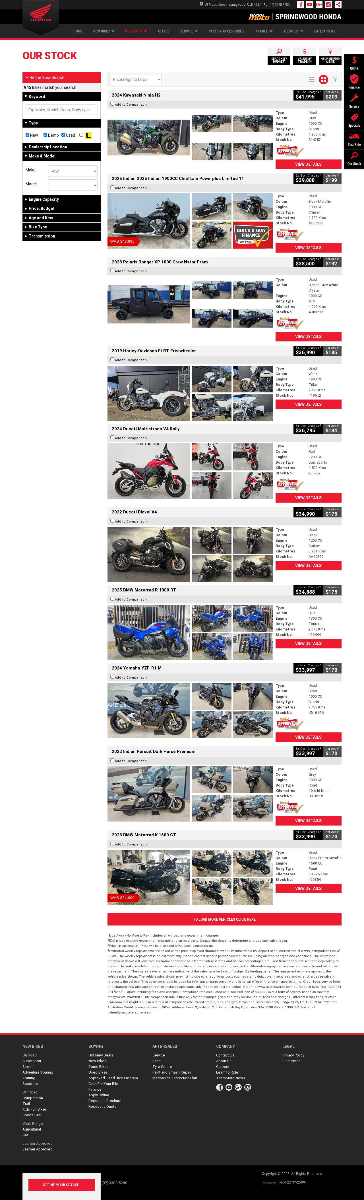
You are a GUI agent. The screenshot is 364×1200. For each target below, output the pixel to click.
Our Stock (136, 31)
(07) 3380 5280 (278, 5)
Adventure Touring (37, 1072)
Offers (163, 31)
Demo (51, 135)
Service (189, 31)
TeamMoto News (230, 1078)
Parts (156, 1060)
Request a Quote (102, 1106)
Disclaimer (291, 1060)
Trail (26, 1103)
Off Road (30, 1092)
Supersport (31, 1060)
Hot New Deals (100, 1055)
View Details (308, 164)
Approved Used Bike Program (113, 1078)
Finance (264, 31)
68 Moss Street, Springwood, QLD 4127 (230, 4)
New (32, 135)
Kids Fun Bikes (34, 1109)
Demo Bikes (98, 1066)
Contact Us (225, 1055)
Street (27, 1066)
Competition (32, 1097)
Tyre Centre (162, 1066)
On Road (29, 1055)
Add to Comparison (131, 105)
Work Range (32, 1123)
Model (31, 184)
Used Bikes (98, 1072)
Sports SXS (31, 1115)
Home (77, 31)
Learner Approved (37, 1143)
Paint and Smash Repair (171, 1072)
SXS (25, 1135)
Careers (222, 1066)
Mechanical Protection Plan (174, 1078)
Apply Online (98, 1095)
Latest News (324, 31)
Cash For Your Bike (103, 1083)
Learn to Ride (227, 1072)
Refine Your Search (44, 77)
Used (68, 135)
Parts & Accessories (226, 31)
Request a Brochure (104, 1100)
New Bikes (104, 31)
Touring (28, 1078)
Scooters (30, 1083)
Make (31, 170)
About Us (293, 31)
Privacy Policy (293, 1055)
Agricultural (31, 1129)
